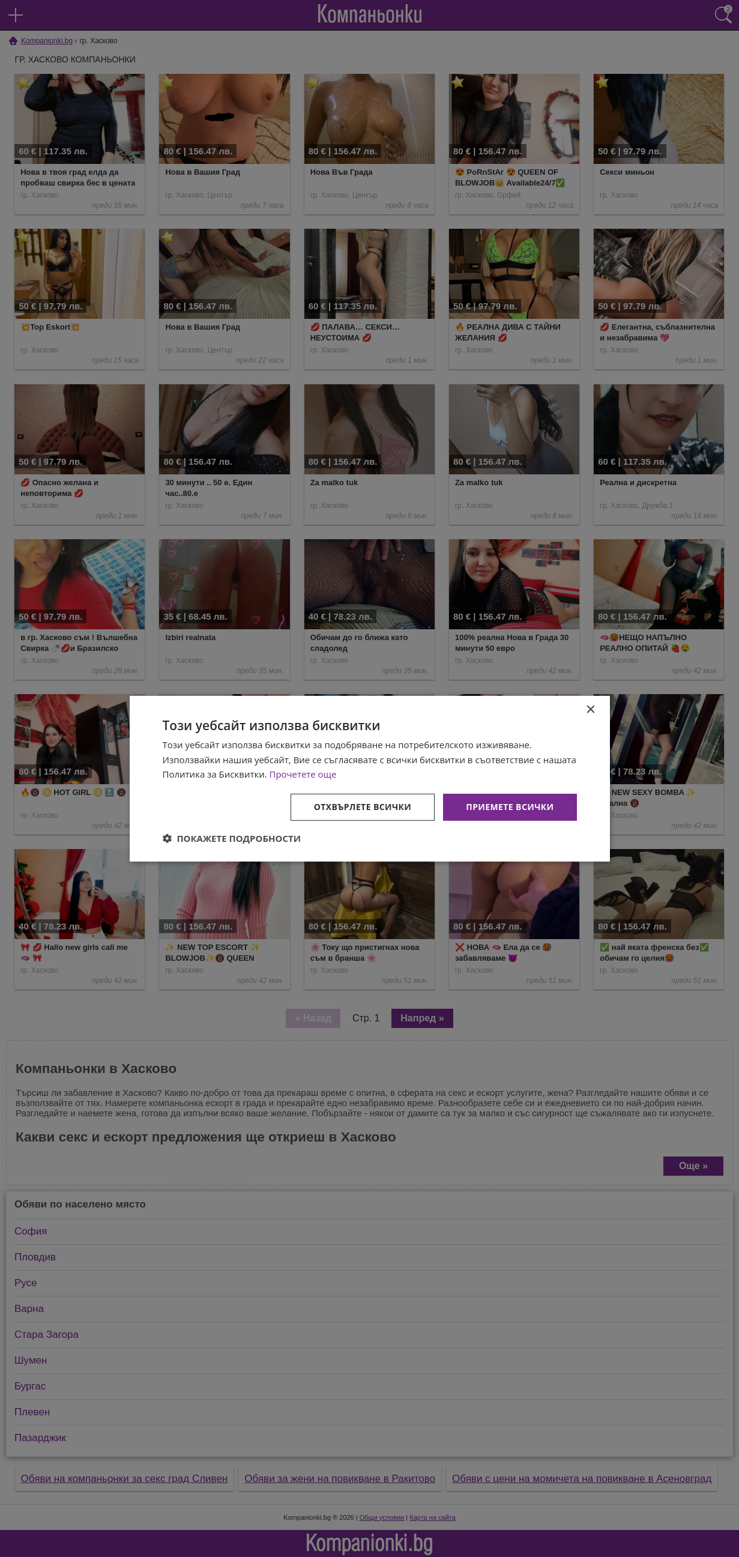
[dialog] (370, 778)
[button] (232, 838)
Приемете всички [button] (509, 806)
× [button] (590, 709)
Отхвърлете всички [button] (363, 806)
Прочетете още (303, 774)
